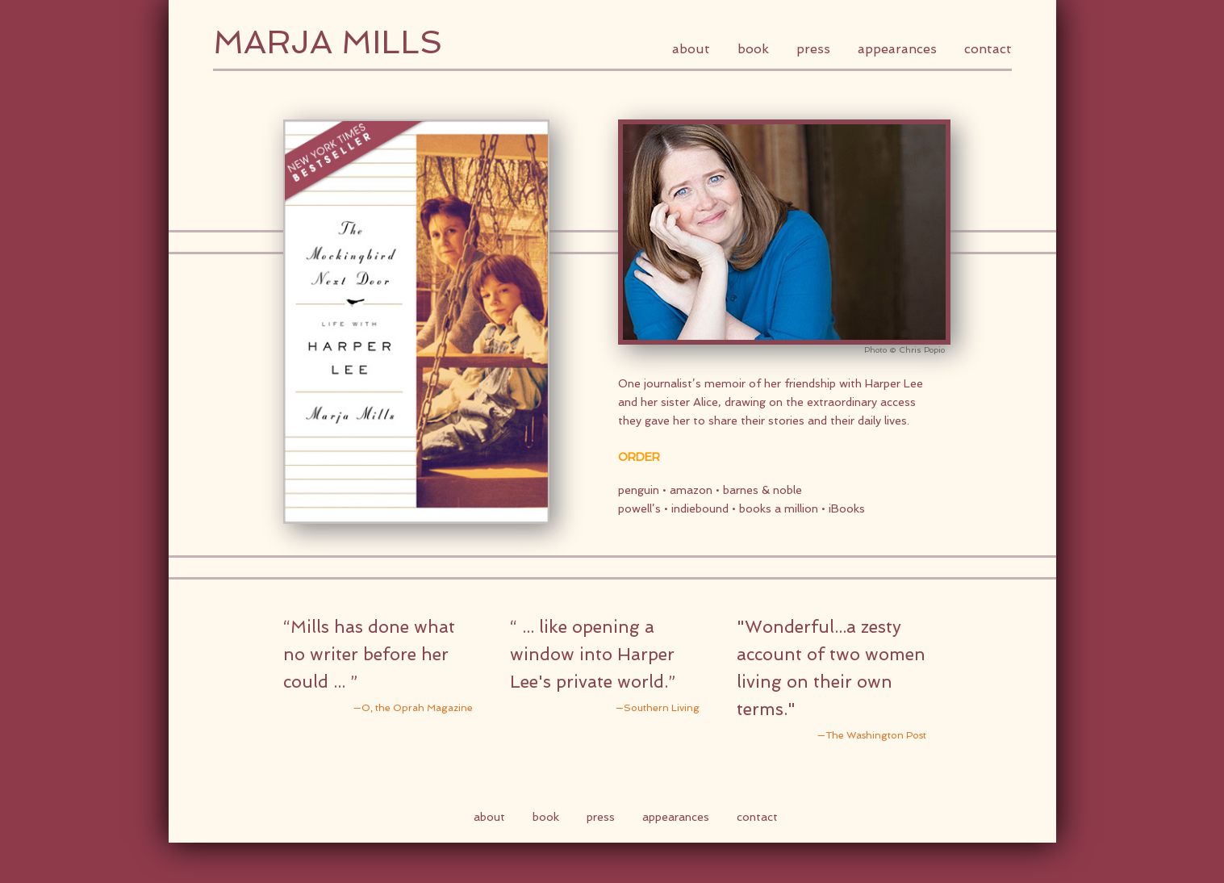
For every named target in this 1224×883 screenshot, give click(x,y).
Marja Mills (327, 42)
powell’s (641, 508)
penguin (638, 489)
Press (813, 48)
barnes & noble (762, 489)
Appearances (897, 48)
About (691, 48)
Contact (988, 48)
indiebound (700, 508)
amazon (691, 489)
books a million (778, 508)
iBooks (847, 508)
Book (753, 48)
